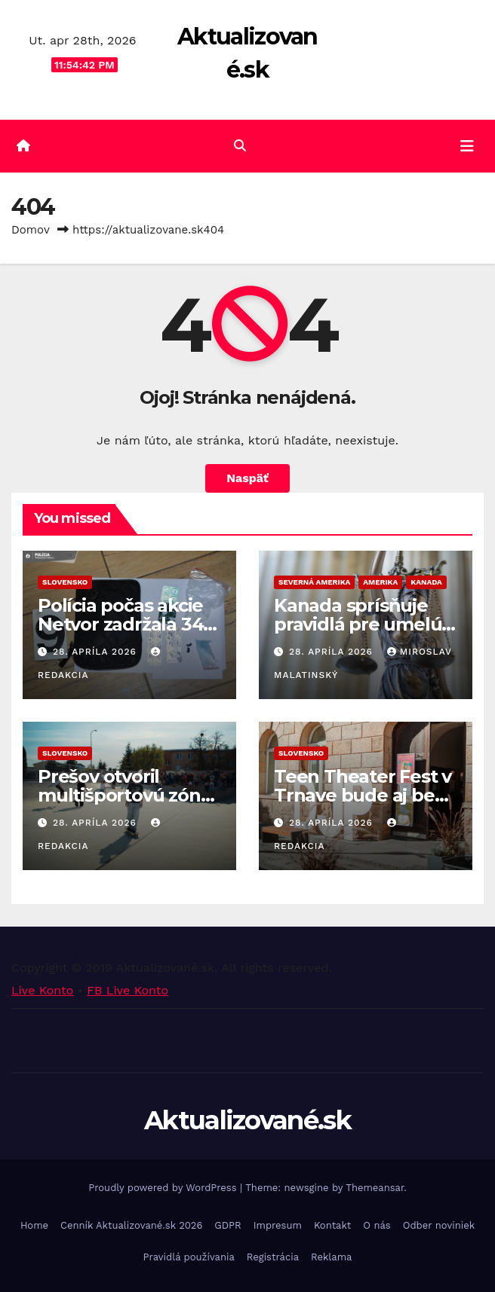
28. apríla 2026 (96, 651)
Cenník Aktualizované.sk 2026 (131, 1225)
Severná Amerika (314, 582)
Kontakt (332, 1225)
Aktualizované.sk (247, 1120)
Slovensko (65, 582)
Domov (30, 230)
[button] (240, 146)
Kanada (426, 582)
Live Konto (42, 990)
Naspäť (247, 478)
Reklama (331, 1257)
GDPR (227, 1225)
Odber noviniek (439, 1225)
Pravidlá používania (189, 1257)
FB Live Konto (127, 990)
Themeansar (375, 1187)
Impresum (278, 1225)
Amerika (380, 582)
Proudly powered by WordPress (164, 1187)
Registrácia (273, 1257)
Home (34, 1225)
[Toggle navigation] (467, 146)
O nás (376, 1225)
